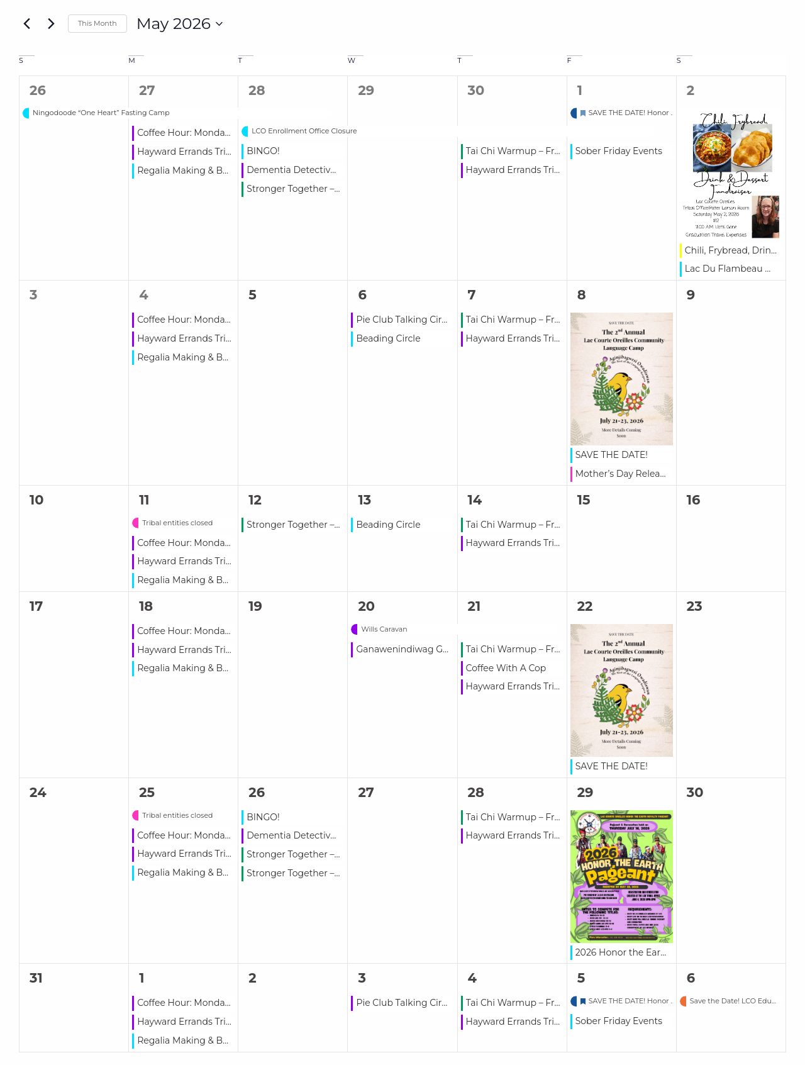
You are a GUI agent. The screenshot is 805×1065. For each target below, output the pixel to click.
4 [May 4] (143, 295)
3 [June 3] (361, 978)
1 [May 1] (579, 90)
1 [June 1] (141, 978)
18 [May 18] (146, 606)
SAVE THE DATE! (611, 454)
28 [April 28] (256, 90)
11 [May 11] (144, 500)
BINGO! (263, 151)
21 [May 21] (474, 606)
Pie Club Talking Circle (405, 319)
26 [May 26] (256, 792)
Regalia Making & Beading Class (207, 170)
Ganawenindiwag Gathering (418, 649)
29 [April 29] (366, 90)
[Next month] (50, 23)
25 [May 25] (147, 792)
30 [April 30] (476, 90)
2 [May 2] (690, 90)
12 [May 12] (255, 500)
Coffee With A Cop (506, 668)
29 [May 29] (585, 792)
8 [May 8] (581, 295)
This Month (97, 23)
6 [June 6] (691, 978)
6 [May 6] (362, 295)
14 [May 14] (475, 500)
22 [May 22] (585, 606)
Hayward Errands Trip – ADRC (202, 151)
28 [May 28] (476, 792)
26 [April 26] (38, 90)
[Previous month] (26, 23)
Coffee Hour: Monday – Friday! (202, 132)
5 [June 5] (581, 978)
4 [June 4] (472, 978)
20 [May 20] (366, 606)
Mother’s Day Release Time (634, 473)
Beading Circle (388, 338)
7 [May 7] (472, 295)
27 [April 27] (147, 90)
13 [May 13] (364, 500)
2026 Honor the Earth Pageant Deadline (663, 952)
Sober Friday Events (618, 151)
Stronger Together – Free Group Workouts (339, 188)
